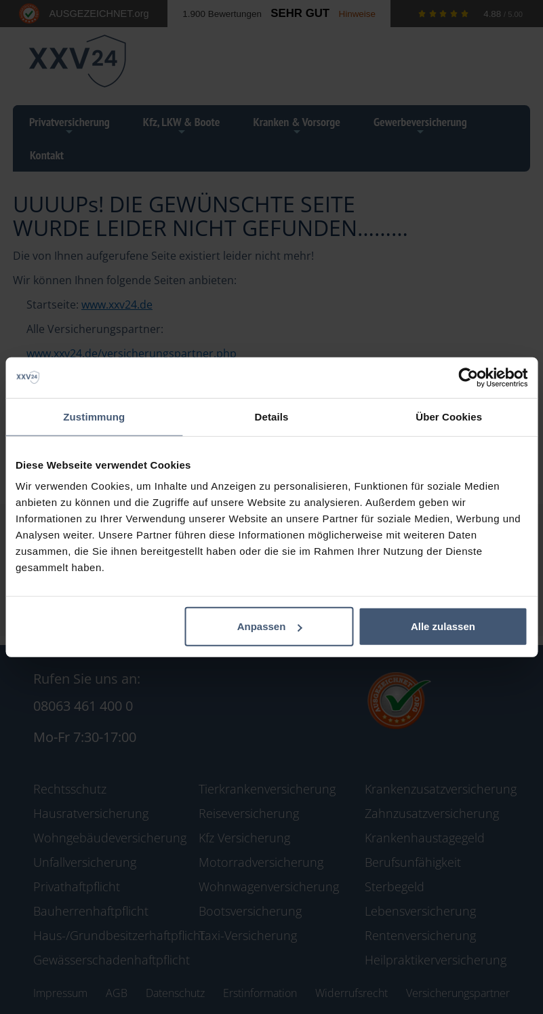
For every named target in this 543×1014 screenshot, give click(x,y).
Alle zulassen (443, 626)
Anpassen (269, 626)
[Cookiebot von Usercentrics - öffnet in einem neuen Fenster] (468, 377)
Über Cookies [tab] (449, 416)
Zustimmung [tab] (94, 416)
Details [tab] (272, 416)
